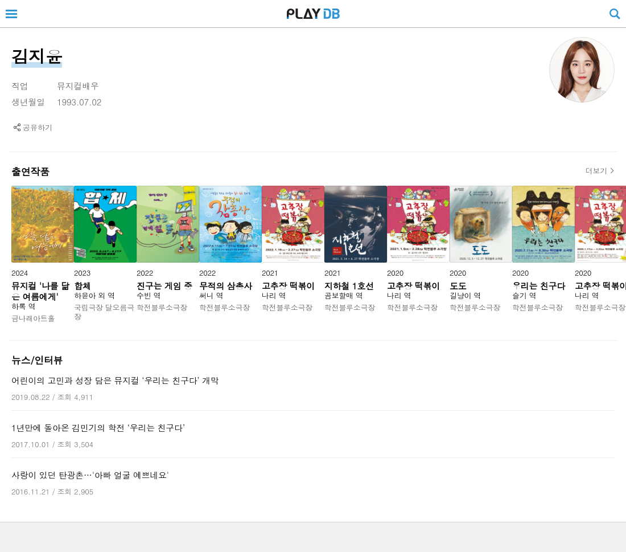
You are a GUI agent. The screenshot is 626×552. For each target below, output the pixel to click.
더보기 (596, 170)
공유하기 (37, 127)
